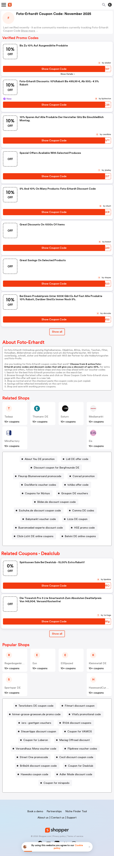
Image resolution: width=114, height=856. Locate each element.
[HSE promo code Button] (83, 528)
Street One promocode (34, 757)
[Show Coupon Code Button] (54, 69)
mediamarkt (96, 416)
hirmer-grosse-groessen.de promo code (36, 714)
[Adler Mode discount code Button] (74, 774)
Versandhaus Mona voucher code (36, 748)
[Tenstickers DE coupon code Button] (34, 706)
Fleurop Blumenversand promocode (39, 476)
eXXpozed (67, 663)
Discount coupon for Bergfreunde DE (56, 467)
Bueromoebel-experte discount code (40, 527)
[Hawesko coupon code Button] (33, 774)
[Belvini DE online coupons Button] (79, 536)
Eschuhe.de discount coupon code (40, 510)
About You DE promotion (40, 459)
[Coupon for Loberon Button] (34, 740)
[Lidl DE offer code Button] (76, 459)
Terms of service (75, 836)
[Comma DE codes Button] (82, 510)
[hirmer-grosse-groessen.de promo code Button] (35, 714)
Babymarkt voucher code (41, 519)
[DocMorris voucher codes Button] (39, 485)
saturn (65, 416)
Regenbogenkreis (14, 663)
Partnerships (54, 811)
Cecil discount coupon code (76, 757)
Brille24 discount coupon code (38, 765)
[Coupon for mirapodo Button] (55, 783)
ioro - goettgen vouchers (36, 723)
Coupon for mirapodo (56, 783)
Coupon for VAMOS (79, 731)
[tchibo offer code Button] (76, 485)
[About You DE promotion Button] (38, 459)
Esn (35, 663)
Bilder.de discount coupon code (56, 502)
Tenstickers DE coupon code (35, 705)
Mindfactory (11, 441)
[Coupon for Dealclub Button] (79, 766)
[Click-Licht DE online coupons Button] (34, 536)
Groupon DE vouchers (74, 493)
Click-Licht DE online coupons (35, 536)
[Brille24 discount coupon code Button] (37, 766)
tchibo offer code (77, 484)
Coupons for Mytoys (37, 493)
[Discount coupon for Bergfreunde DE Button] (55, 468)
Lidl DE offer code (77, 459)
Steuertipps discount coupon (38, 731)
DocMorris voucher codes (40, 484)
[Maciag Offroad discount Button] (73, 740)
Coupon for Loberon (35, 740)
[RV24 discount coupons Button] (75, 723)
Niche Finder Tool (76, 811)
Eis (90, 441)
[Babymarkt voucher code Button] (39, 519)
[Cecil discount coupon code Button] (75, 757)
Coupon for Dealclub (80, 765)
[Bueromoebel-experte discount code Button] (39, 528)
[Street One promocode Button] (33, 757)
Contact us (57, 817)
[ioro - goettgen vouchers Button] (35, 723)
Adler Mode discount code (76, 774)
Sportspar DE (12, 687)
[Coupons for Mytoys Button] (36, 493)
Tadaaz (8, 416)
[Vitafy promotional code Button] (85, 714)
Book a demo (35, 811)
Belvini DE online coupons (80, 536)
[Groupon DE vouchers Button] (73, 493)
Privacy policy (59, 836)
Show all (57, 633)
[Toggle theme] (110, 5)
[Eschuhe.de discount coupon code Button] (39, 510)
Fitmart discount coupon (80, 705)
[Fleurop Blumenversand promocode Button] (38, 476)
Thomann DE (40, 416)
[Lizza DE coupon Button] (76, 519)
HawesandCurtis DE (101, 687)
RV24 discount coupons (76, 723)
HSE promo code (84, 527)
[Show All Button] (57, 633)
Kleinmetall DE (97, 663)
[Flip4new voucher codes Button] (81, 749)
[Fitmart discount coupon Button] (78, 706)
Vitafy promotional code (86, 714)
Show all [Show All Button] (57, 331)
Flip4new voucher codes (82, 748)
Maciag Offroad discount (74, 740)
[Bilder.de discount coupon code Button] (55, 502)
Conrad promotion (84, 476)
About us (43, 817)
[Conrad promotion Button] (82, 476)
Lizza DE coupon (77, 519)
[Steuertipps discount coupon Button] (37, 731)
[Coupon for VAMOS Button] (78, 731)
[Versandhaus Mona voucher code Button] (35, 749)
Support (71, 817)
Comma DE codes (83, 510)
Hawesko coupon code (34, 774)
